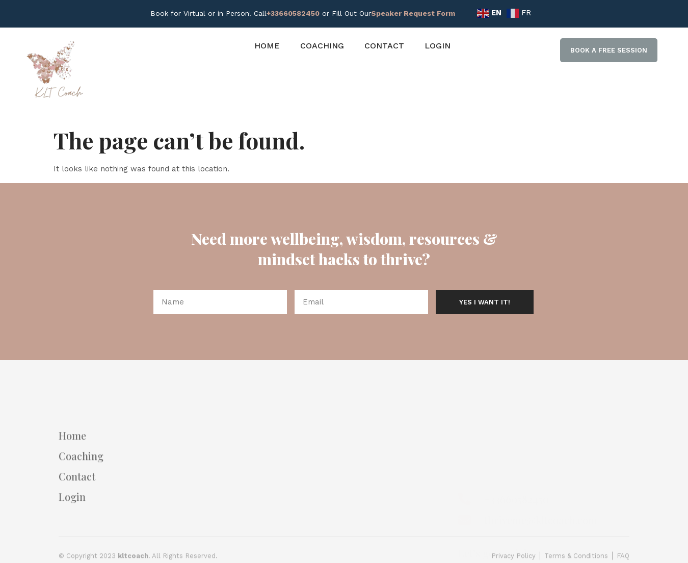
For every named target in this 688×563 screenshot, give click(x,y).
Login (438, 45)
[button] (608, 50)
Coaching (322, 45)
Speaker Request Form (413, 13)
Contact (384, 45)
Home (267, 45)
